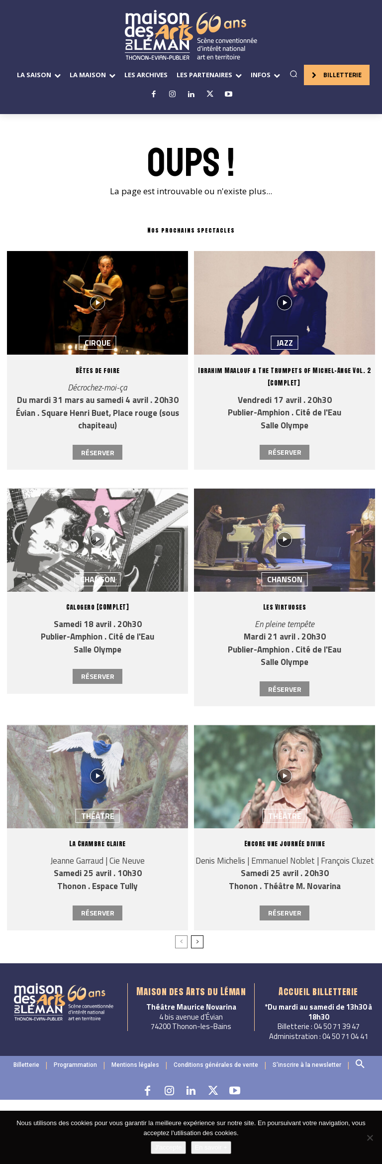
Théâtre (97, 816)
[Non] (370, 1138)
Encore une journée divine (284, 843)
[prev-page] (181, 941)
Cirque (98, 343)
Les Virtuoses (284, 607)
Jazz (285, 343)
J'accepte (168, 1147)
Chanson (97, 579)
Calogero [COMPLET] (97, 607)
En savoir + (211, 1147)
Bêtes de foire (98, 370)
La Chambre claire (97, 843)
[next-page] (197, 941)
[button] (293, 74)
